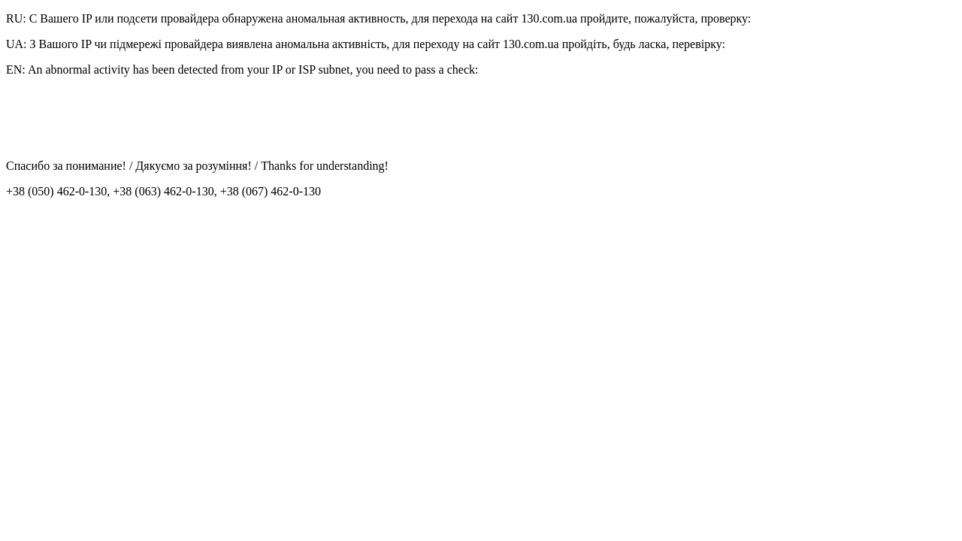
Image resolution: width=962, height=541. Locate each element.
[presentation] (120, 118)
